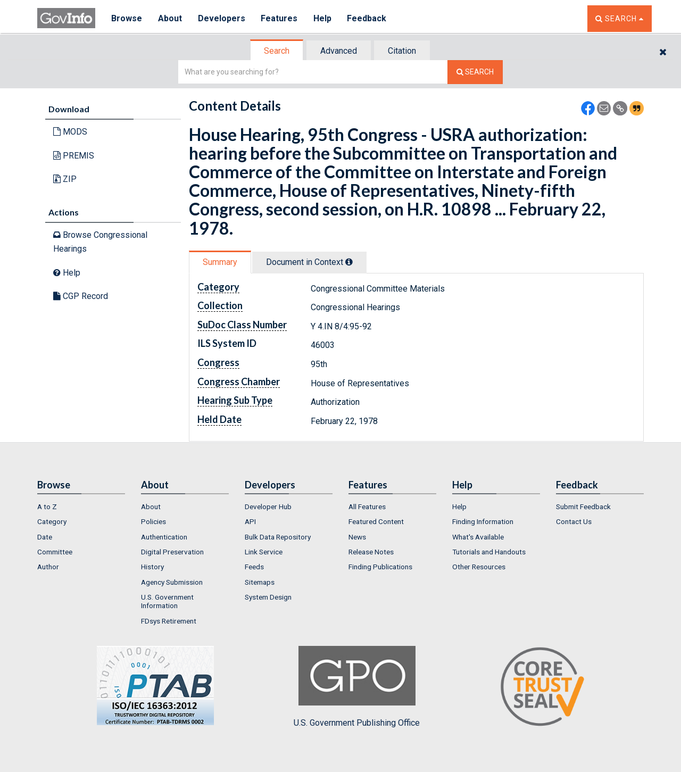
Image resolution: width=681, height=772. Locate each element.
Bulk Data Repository (278, 537)
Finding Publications (380, 566)
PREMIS (73, 156)
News (357, 537)
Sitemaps (260, 582)
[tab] (277, 50)
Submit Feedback (583, 506)
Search (276, 51)
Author (48, 566)
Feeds (254, 566)
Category (52, 521)
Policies (153, 521)
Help (323, 18)
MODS (70, 132)
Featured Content (376, 521)
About (170, 18)
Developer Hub (268, 506)
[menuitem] (81, 506)
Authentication (164, 537)
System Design (268, 597)
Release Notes (371, 551)
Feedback (367, 18)
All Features (367, 506)
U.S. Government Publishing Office (357, 687)
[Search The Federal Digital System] (475, 72)
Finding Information (482, 521)
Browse (126, 18)
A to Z (47, 506)
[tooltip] (349, 262)
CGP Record (80, 296)
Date (44, 537)
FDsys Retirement (168, 621)
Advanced (338, 51)
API (250, 521)
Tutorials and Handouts (489, 551)
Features (279, 18)
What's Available (478, 537)
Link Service (264, 551)
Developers (221, 18)
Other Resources (478, 566)
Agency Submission (172, 582)
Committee (54, 551)
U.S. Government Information (167, 601)
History (152, 566)
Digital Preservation (172, 551)
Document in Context (309, 262)
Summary (220, 262)
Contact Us (574, 521)
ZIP (65, 179)
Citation (402, 51)
